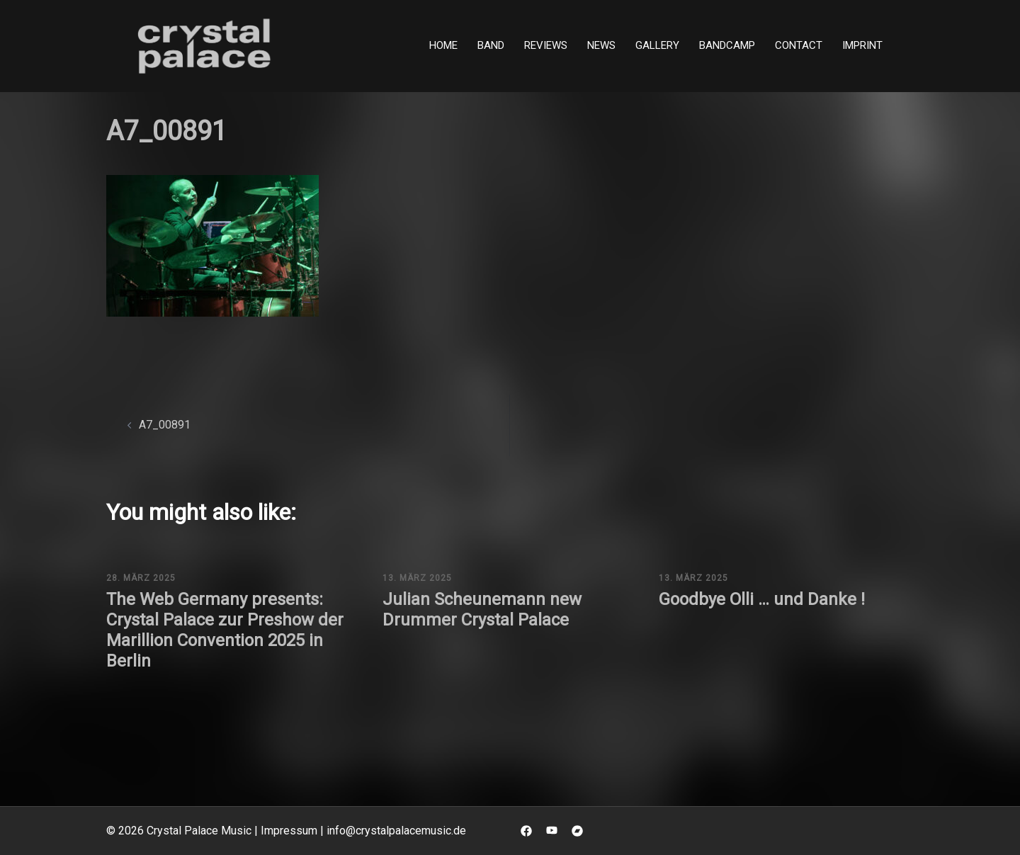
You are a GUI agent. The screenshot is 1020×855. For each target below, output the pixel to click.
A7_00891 (165, 424)
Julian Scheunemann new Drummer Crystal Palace (482, 609)
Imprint (862, 45)
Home (443, 45)
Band (490, 45)
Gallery (657, 45)
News (601, 45)
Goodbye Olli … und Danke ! (762, 599)
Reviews (545, 45)
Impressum (289, 830)
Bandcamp (727, 45)
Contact (798, 45)
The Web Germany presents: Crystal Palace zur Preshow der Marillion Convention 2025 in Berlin (225, 629)
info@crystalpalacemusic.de (396, 830)
